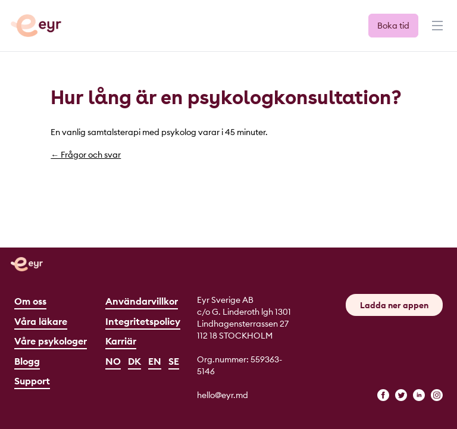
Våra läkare (40, 321)
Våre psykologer (50, 341)
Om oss (30, 301)
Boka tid (393, 25)
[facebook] (383, 395)
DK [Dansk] (134, 361)
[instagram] (436, 395)
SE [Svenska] (173, 361)
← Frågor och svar (86, 154)
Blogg (27, 361)
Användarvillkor (141, 301)
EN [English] (154, 361)
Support (32, 381)
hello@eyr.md (222, 395)
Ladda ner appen (394, 305)
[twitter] (401, 395)
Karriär (120, 341)
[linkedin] (419, 395)
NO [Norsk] (113, 361)
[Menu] (436, 31)
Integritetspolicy (142, 321)
